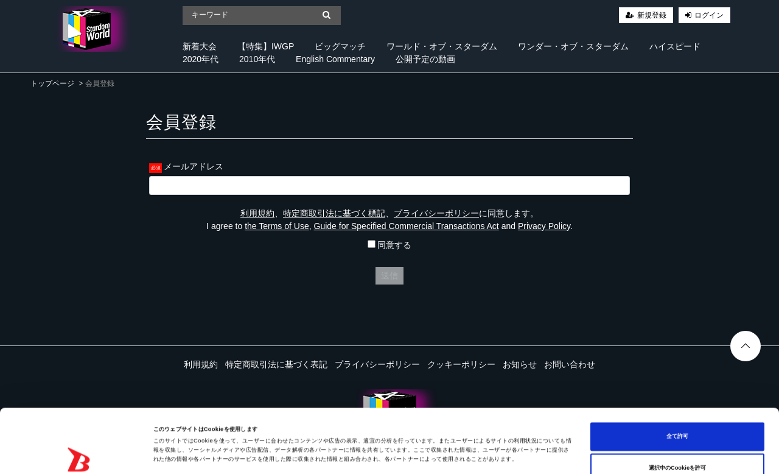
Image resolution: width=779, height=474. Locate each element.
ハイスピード (674, 46)
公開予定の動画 (425, 59)
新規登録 (651, 15)
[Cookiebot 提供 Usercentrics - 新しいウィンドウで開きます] (79, 453)
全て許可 (677, 376)
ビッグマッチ (340, 46)
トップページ (52, 83)
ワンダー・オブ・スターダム (573, 46)
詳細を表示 (469, 454)
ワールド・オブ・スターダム (441, 46)
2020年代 (200, 59)
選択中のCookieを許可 (677, 408)
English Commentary (335, 59)
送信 (389, 275)
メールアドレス (193, 166)
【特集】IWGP (265, 46)
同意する (390, 245)
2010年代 (257, 59)
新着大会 (200, 46)
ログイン (709, 15)
